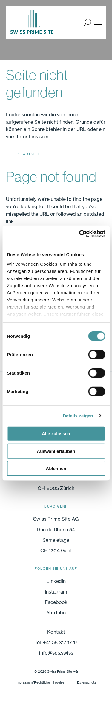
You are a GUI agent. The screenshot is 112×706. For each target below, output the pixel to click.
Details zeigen (78, 415)
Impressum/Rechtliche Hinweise (40, 682)
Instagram (56, 592)
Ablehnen (56, 468)
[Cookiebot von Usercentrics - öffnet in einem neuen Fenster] (79, 233)
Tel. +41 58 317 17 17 (56, 642)
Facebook (56, 602)
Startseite (30, 154)
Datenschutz (86, 682)
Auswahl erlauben (56, 450)
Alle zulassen (56, 433)
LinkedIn (56, 581)
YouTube (56, 613)
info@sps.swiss (56, 653)
